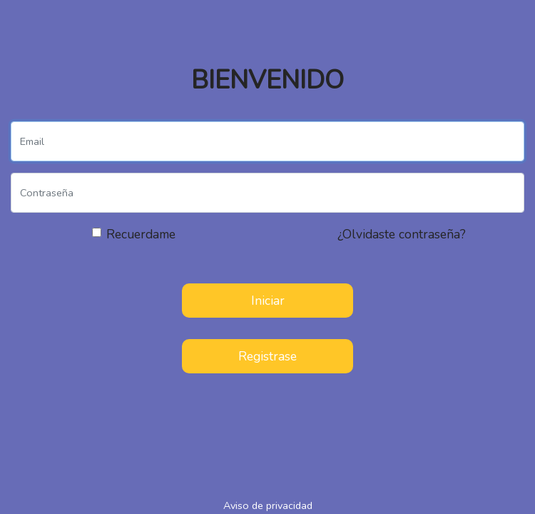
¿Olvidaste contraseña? (401, 234)
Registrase (267, 356)
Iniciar (268, 300)
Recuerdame (140, 234)
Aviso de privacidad (267, 505)
